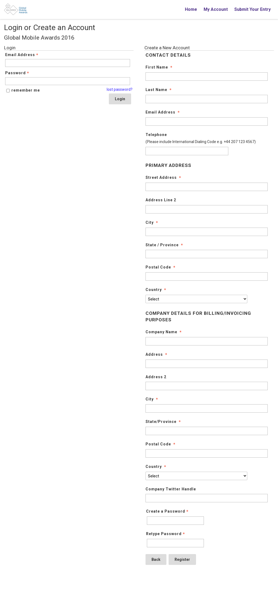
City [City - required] (152, 222)
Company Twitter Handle (171, 489)
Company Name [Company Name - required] (164, 332)
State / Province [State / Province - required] (165, 245)
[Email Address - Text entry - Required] (67, 63)
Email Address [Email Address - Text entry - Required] (22, 55)
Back (155, 559)
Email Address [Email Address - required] (163, 112)
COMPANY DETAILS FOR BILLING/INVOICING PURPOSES (198, 316)
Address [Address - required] (157, 354)
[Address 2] (207, 386)
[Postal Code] (207, 276)
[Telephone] (187, 151)
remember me (25, 90)
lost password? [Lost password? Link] (119, 89)
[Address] (207, 364)
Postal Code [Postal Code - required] (161, 267)
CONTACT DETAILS (168, 55)
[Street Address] (207, 187)
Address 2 (156, 377)
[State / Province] (207, 254)
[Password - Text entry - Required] (67, 81)
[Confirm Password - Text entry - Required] (175, 543)
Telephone (156, 134)
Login (120, 99)
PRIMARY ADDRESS (168, 165)
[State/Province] (207, 431)
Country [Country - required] (156, 289)
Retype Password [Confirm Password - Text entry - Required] (166, 534)
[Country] (196, 299)
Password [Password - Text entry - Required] (17, 73)
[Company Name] (207, 341)
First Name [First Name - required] (159, 67)
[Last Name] (207, 99)
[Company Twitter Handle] (207, 498)
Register (182, 559)
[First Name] (207, 76)
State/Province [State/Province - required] (164, 421)
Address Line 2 (161, 200)
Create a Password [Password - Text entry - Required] (167, 511)
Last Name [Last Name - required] (159, 90)
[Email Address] (207, 121)
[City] (207, 232)
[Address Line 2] (207, 209)
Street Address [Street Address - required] (164, 177)
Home (191, 9)
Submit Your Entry (252, 9)
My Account (216, 9)
